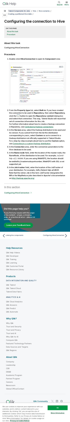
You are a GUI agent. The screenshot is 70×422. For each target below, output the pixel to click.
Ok (57, 408)
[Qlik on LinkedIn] (57, 401)
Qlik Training (11, 259)
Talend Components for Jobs (19, 11)
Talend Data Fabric (14, 291)
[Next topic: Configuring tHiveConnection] (52, 235)
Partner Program (13, 378)
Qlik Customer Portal (14, 266)
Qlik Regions (11, 350)
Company (10, 361)
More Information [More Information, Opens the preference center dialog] (57, 413)
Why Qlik (9, 323)
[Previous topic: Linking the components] (18, 235)
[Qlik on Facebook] (61, 401)
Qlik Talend (10, 285)
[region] (35, 412)
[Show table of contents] (5, 11)
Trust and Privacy (13, 330)
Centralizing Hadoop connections (39, 127)
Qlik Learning (11, 262)
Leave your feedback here (18, 225)
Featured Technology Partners (19, 343)
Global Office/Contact (15, 388)
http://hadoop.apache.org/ (23, 178)
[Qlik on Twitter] (52, 401)
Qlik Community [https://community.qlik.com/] (40, 401)
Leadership (11, 365)
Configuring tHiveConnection (16, 192)
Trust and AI (11, 333)
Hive (34, 11)
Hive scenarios (44, 11)
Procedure (11, 34)
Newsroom (10, 385)
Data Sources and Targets (17, 347)
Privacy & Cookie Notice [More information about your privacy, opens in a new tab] (19, 421)
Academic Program (14, 375)
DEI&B (8, 372)
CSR (7, 368)
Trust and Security (13, 326)
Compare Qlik (12, 340)
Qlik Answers (11, 305)
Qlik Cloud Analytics (14, 301)
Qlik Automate (12, 312)
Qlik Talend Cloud (13, 288)
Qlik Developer (12, 256)
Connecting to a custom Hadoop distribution (31, 143)
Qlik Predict (11, 308)
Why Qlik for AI (12, 336)
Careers (9, 382)
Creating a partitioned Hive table (20, 14)
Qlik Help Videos (13, 252)
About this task (12, 31)
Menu (67, 5)
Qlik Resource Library (15, 269)
